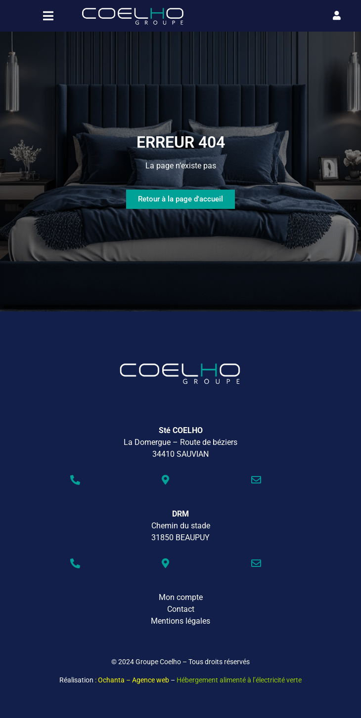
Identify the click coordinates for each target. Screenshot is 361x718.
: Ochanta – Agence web (132, 680)
